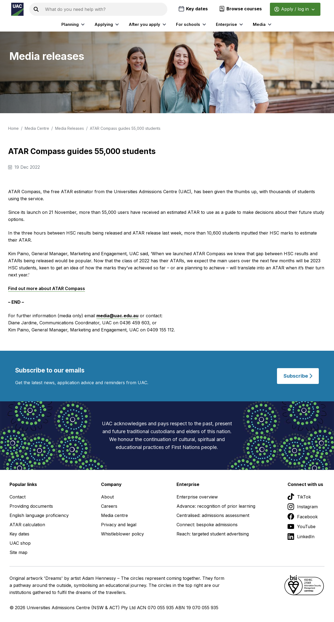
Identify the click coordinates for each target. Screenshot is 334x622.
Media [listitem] (263, 24)
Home (13, 128)
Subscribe (297, 376)
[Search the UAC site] (105, 9)
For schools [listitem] (191, 24)
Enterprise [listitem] (230, 24)
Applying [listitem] (107, 24)
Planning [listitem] (73, 24)
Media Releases (69, 128)
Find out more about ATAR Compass (46, 288)
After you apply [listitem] (148, 24)
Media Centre (37, 128)
